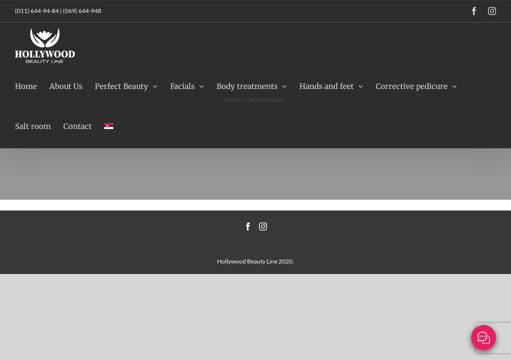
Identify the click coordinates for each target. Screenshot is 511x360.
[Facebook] (248, 226)
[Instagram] (263, 226)
